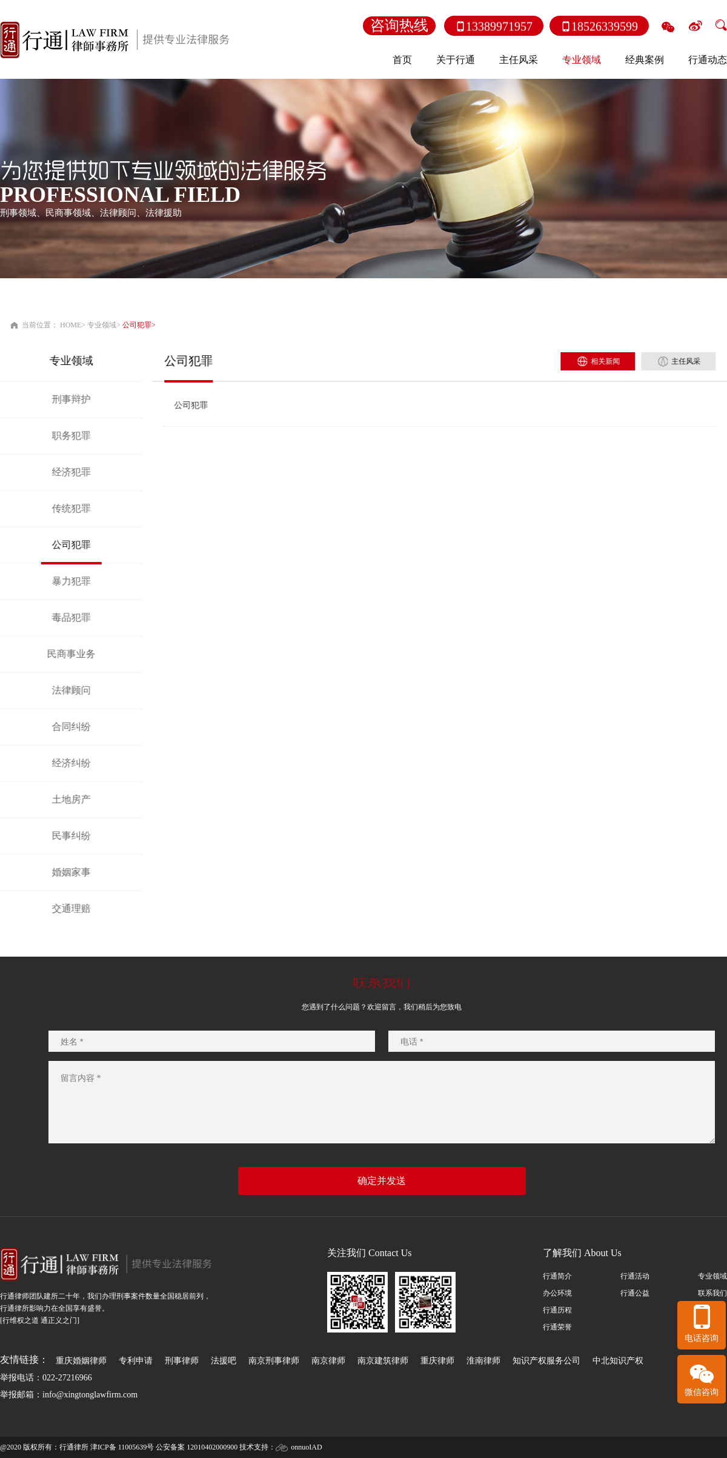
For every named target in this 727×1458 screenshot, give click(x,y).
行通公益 (634, 1293)
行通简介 (557, 1276)
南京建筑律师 (382, 1360)
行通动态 (707, 60)
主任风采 (518, 60)
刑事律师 (182, 1360)
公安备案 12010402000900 (196, 1447)
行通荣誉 (557, 1327)
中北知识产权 (618, 1360)
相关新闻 (618, 361)
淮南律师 (483, 1360)
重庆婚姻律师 (81, 1360)
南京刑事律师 (273, 1360)
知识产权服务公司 (546, 1360)
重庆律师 (437, 1360)
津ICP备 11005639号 (122, 1447)
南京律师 (328, 1360)
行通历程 (557, 1310)
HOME (70, 325)
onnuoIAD (306, 1447)
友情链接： (24, 1359)
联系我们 (712, 1293)
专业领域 (101, 325)
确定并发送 (381, 1180)
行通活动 (634, 1276)
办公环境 (557, 1293)
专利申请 (136, 1360)
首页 (402, 60)
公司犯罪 (136, 325)
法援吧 (223, 1360)
